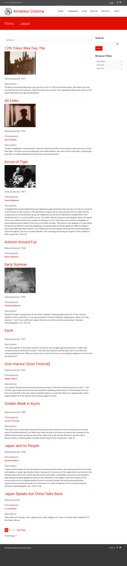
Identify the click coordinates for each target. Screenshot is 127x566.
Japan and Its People (22, 446)
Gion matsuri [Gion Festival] (27, 364)
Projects (106, 11)
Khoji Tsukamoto (12, 257)
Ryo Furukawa (10, 140)
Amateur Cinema (24, 11)
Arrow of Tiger (16, 162)
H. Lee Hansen (10, 508)
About (117, 11)
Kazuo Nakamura (12, 200)
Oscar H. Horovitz (12, 421)
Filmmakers (73, 11)
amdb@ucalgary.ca (16, 2)
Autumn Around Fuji (21, 242)
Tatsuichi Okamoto (13, 306)
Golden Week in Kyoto (22, 404)
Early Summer (16, 264)
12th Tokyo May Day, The (25, 48)
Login (111, 3)
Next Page (21, 530)
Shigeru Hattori (11, 379)
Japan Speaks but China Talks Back (34, 494)
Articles (94, 11)
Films (61, 11)
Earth (9, 330)
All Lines (12, 101)
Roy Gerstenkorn (12, 460)
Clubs (84, 11)
